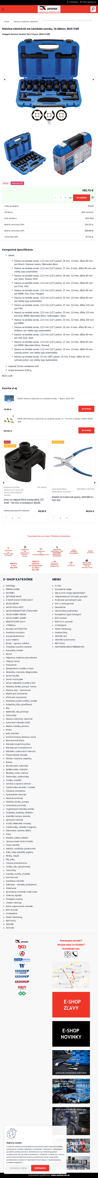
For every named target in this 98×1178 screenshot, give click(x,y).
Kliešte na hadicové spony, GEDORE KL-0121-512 (73, 499)
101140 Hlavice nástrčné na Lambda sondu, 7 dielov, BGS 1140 (46, 398)
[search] (93, 9)
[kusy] (60, 197)
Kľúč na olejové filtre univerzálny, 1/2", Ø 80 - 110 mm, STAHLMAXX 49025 (24, 501)
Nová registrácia (89, 2)
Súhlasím (40, 1168)
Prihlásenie (73, 2)
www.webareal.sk (60, 1175)
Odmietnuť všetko (18, 1168)
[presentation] (5, 79)
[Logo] (49, 9)
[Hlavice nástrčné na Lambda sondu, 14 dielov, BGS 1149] (49, 79)
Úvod (6, 21)
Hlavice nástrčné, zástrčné (26, 21)
